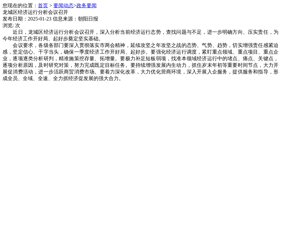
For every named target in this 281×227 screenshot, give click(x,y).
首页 (43, 5)
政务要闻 (86, 5)
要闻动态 (63, 5)
